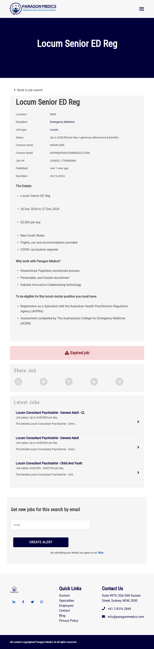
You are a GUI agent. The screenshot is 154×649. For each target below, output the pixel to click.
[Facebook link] (23, 602)
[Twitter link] (32, 602)
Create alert (33, 542)
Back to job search (30, 90)
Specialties (66, 600)
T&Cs (100, 552)
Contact (64, 610)
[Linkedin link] (14, 602)
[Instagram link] (42, 602)
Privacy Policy (68, 621)
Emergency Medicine (62, 121)
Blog (62, 615)
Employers (66, 605)
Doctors (64, 595)
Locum (54, 129)
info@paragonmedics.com (126, 617)
